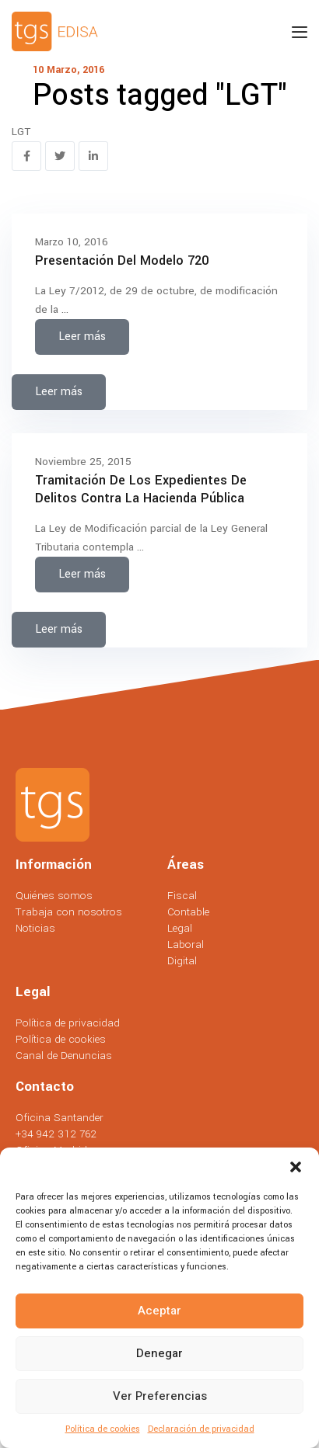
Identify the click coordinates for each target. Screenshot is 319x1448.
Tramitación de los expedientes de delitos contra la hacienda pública (141, 489)
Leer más (82, 336)
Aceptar (159, 1310)
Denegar (159, 1353)
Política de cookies (102, 1429)
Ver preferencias (160, 1396)
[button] (295, 1167)
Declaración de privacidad (201, 1429)
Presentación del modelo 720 (122, 260)
